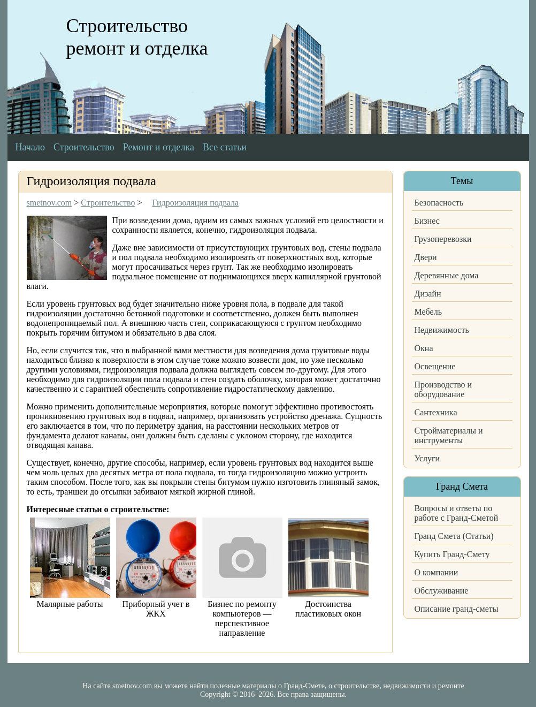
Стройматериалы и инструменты (449, 435)
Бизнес (427, 220)
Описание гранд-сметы (457, 608)
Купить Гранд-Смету (452, 554)
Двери (426, 257)
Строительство (83, 147)
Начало (30, 147)
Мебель (428, 311)
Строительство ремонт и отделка (137, 37)
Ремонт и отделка (158, 147)
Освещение (435, 366)
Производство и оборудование (443, 389)
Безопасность (439, 202)
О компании (436, 572)
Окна (424, 348)
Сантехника (436, 412)
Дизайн (428, 293)
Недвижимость (442, 330)
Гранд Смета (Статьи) (454, 536)
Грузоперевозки (443, 239)
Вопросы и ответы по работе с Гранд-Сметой (457, 513)
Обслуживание (442, 590)
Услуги (427, 458)
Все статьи (225, 147)
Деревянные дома (447, 275)
